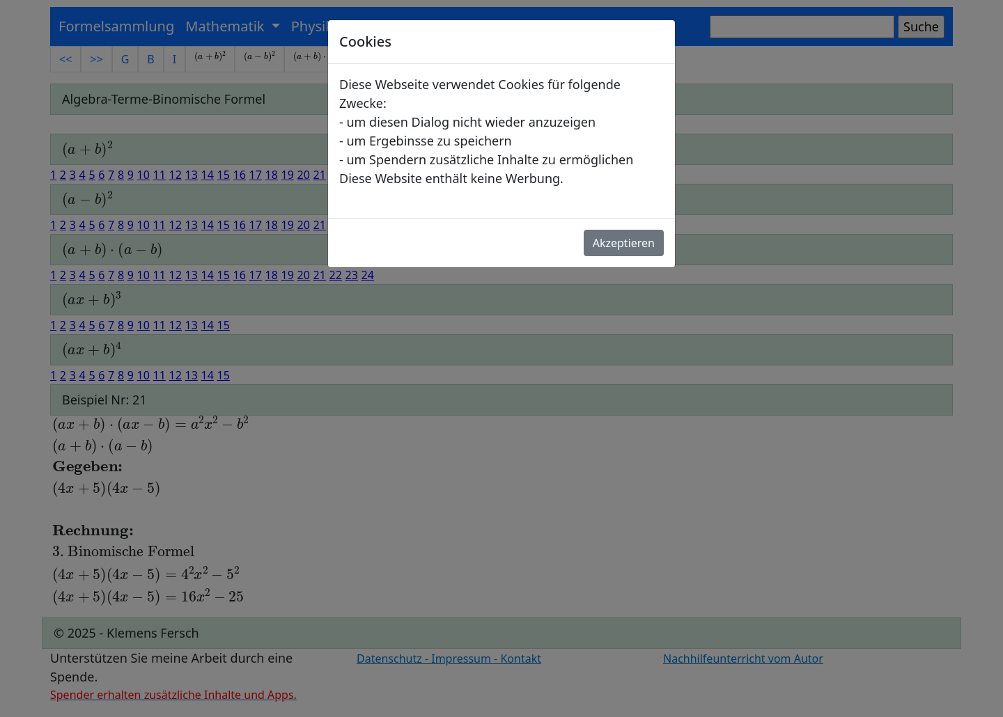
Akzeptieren (624, 243)
